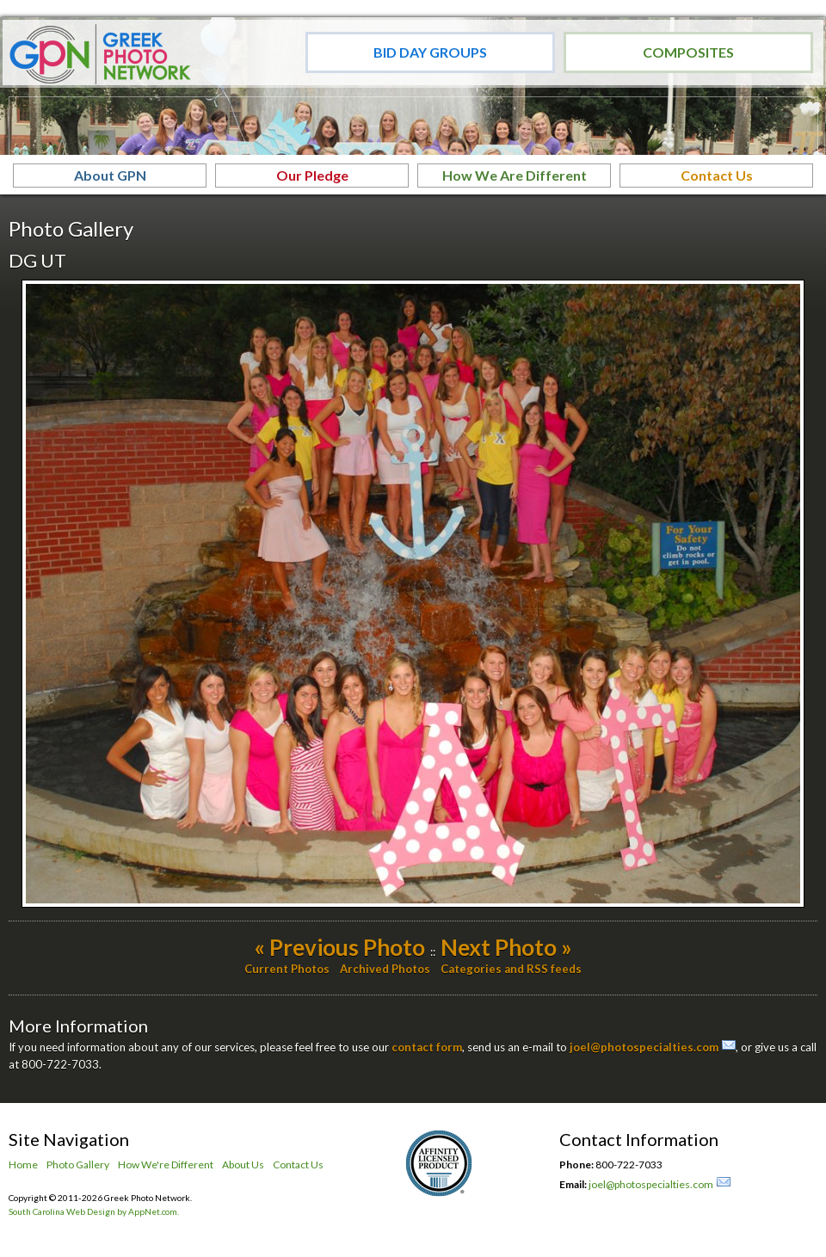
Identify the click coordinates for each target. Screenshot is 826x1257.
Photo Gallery (77, 1164)
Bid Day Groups (430, 52)
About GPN (110, 175)
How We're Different (165, 1164)
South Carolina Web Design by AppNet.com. (94, 1211)
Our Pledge (312, 175)
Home (23, 1164)
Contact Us (717, 175)
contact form (426, 1047)
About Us (243, 1164)
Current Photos (287, 969)
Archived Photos (385, 969)
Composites (688, 52)
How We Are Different (514, 175)
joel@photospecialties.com (644, 1047)
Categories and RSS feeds (511, 969)
